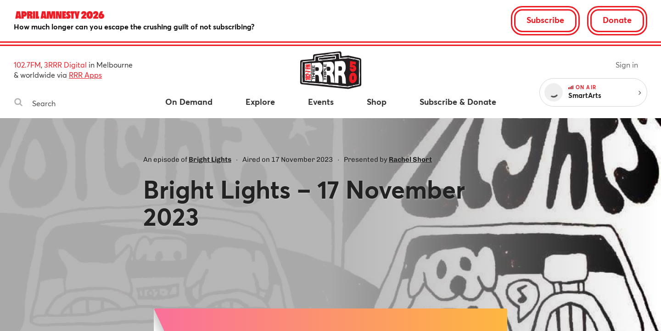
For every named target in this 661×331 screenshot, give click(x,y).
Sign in (627, 64)
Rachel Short (410, 159)
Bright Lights (210, 159)
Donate (617, 19)
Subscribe (545, 19)
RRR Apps (85, 75)
